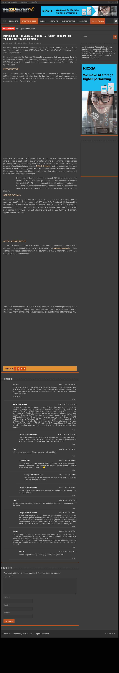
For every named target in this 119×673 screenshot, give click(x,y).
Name (6, 574)
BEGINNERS (13, 21)
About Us (34, 2)
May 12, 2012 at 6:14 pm (67, 436)
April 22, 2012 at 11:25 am (67, 380)
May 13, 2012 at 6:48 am (67, 464)
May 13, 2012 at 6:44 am (67, 451)
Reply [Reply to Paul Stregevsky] (73, 406)
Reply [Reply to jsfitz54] (73, 375)
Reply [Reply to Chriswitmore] (73, 446)
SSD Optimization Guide (25, 29)
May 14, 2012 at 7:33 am (67, 489)
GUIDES (42, 21)
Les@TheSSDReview (28, 411)
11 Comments (36, 43)
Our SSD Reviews (98, 21)
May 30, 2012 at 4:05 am (67, 507)
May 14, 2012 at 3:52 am (67, 476)
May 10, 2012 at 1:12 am (67, 425)
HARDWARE (53, 21)
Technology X (25, 2)
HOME (5, 20)
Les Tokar (8, 43)
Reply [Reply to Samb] (73, 523)
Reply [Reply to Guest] (73, 432)
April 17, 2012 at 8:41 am (67, 360)
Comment (8, 553)
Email (6, 581)
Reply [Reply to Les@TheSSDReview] (73, 420)
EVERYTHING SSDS (29, 21)
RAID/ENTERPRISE (68, 21)
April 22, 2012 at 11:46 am (67, 410)
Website (6, 589)
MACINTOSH (83, 21)
